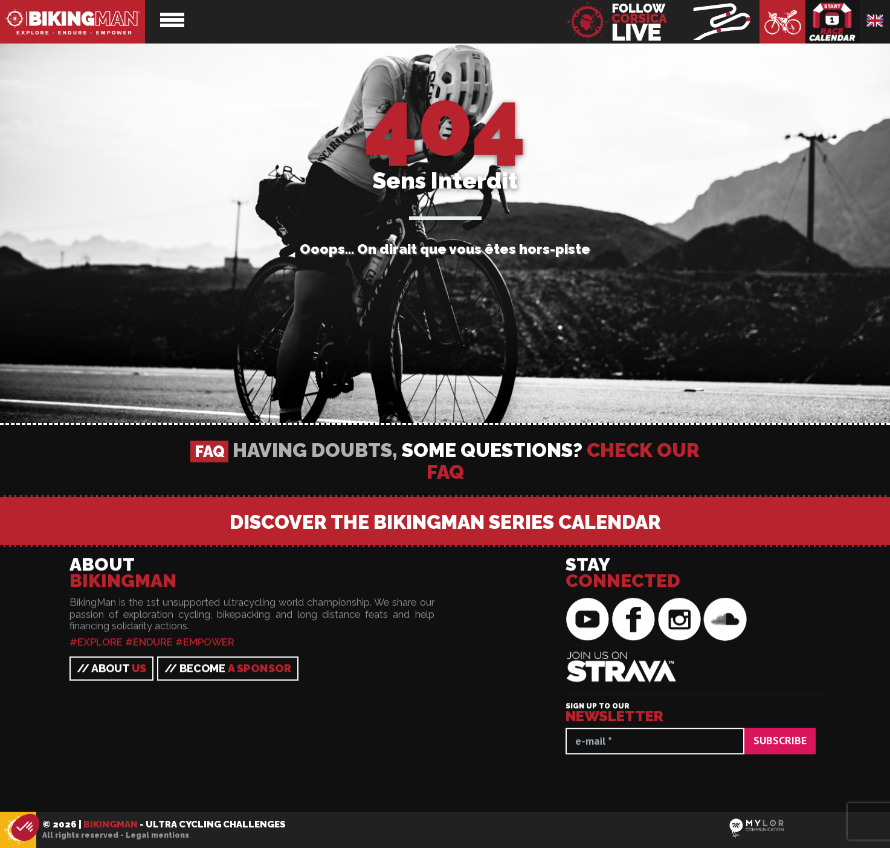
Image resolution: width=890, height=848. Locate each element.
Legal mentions (157, 835)
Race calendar (832, 22)
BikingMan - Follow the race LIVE (662, 22)
